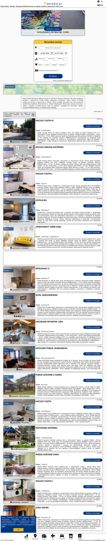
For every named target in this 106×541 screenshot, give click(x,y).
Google (33, 517)
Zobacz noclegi (93, 126)
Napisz (103, 540)
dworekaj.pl (53, 3)
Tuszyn (6, 122)
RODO (3, 526)
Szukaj (53, 76)
